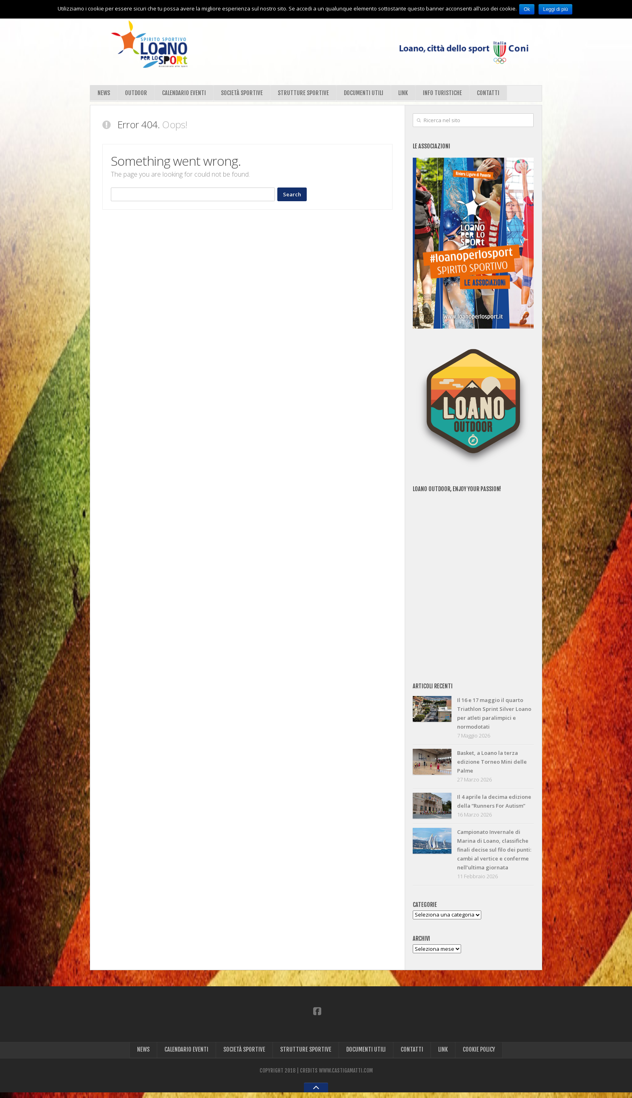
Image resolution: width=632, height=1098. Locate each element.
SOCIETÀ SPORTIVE (243, 94)
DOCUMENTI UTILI (365, 94)
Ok (527, 9)
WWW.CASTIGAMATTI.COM (346, 1076)
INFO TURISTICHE (445, 94)
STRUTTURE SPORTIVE (305, 94)
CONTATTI (491, 94)
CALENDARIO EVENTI (185, 94)
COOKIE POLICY (480, 1054)
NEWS (104, 94)
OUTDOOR (136, 94)
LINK (406, 94)
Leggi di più (557, 9)
